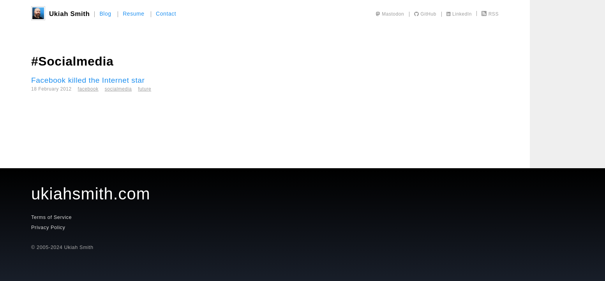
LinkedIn (459, 14)
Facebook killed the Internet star (88, 80)
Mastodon (390, 14)
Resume (134, 14)
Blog (105, 14)
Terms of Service (51, 217)
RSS (490, 14)
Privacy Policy (48, 227)
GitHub (425, 14)
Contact (166, 14)
